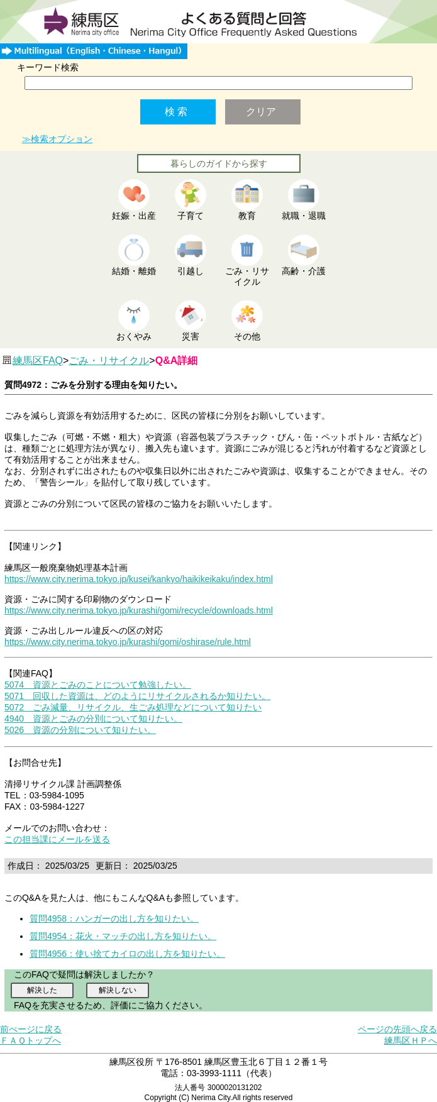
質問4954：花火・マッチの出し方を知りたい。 (123, 936)
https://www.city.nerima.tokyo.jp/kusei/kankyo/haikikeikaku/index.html (138, 579)
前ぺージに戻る (31, 1029)
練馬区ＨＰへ (410, 1040)
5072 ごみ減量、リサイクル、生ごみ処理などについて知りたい (133, 707)
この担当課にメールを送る (57, 839)
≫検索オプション (57, 139)
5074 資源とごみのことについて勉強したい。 (97, 685)
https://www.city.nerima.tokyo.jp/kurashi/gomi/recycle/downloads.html (138, 610)
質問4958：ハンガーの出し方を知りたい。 (114, 918)
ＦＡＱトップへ (30, 1040)
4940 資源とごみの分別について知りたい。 (93, 719)
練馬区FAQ (38, 360)
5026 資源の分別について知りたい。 (80, 730)
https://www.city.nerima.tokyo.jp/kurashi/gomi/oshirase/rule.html (127, 642)
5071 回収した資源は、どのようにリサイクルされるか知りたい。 (137, 696)
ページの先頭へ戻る (397, 1029)
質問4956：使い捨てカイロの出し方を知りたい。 (127, 954)
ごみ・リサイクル (109, 360)
